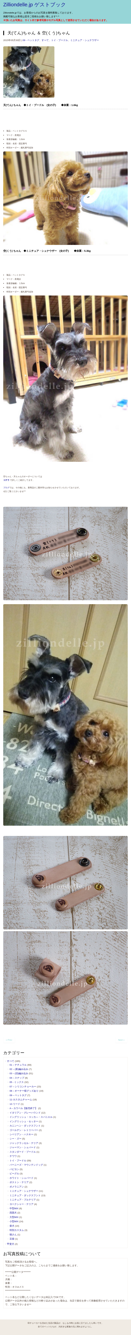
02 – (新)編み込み (19, 1069)
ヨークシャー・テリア (21, 1204)
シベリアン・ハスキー (21, 1134)
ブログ (6, 487)
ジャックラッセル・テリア (24, 1143)
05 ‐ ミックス (17, 1082)
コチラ (6, 480)
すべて (45, 40)
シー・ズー (15, 1138)
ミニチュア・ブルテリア (23, 1199)
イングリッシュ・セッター (24, 1121)
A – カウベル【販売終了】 (23, 1108)
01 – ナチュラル (18, 1065)
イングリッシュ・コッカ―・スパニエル (31, 1117)
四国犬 (13, 1212)
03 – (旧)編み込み (19, 1073)
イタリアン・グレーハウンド (25, 1112)
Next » (121, 1040)
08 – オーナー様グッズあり (24, 1091)
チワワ (13, 1156)
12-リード (15, 1104)
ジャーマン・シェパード (23, 1147)
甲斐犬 (10, 1244)
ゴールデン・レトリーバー (24, 1130)
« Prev (9, 1040)
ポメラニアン (17, 1186)
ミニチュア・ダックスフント (25, 1195)
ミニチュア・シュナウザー (84, 40)
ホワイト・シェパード (21, 1178)
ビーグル (14, 1173)
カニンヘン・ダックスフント (25, 1125)
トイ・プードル (59, 40)
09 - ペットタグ (31, 40)
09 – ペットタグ (18, 1095)
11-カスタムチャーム (21, 1099)
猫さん (13, 1234)
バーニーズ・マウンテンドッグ (26, 1165)
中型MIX (14, 1208)
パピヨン (14, 1169)
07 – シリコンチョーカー (23, 1086)
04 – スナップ (17, 1078)
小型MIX (14, 1221)
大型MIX (14, 1217)
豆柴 (12, 1239)
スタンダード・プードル (23, 1152)
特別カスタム (17, 1230)
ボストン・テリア (19, 1182)
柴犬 (12, 1226)
